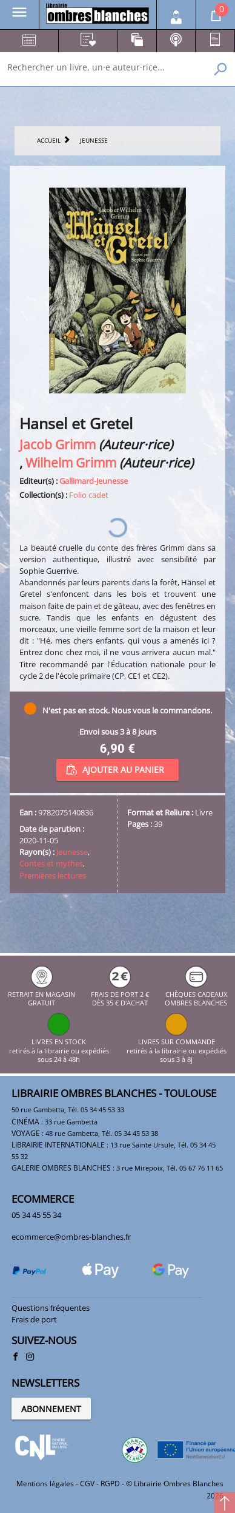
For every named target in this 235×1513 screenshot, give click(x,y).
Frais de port (34, 1319)
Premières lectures (52, 875)
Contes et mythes (51, 863)
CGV (87, 1483)
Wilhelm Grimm (70, 462)
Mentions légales (45, 1483)
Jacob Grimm (57, 444)
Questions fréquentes (51, 1307)
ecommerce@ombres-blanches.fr (71, 1236)
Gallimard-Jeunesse (93, 480)
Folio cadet (88, 494)
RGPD (110, 1483)
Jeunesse (72, 851)
